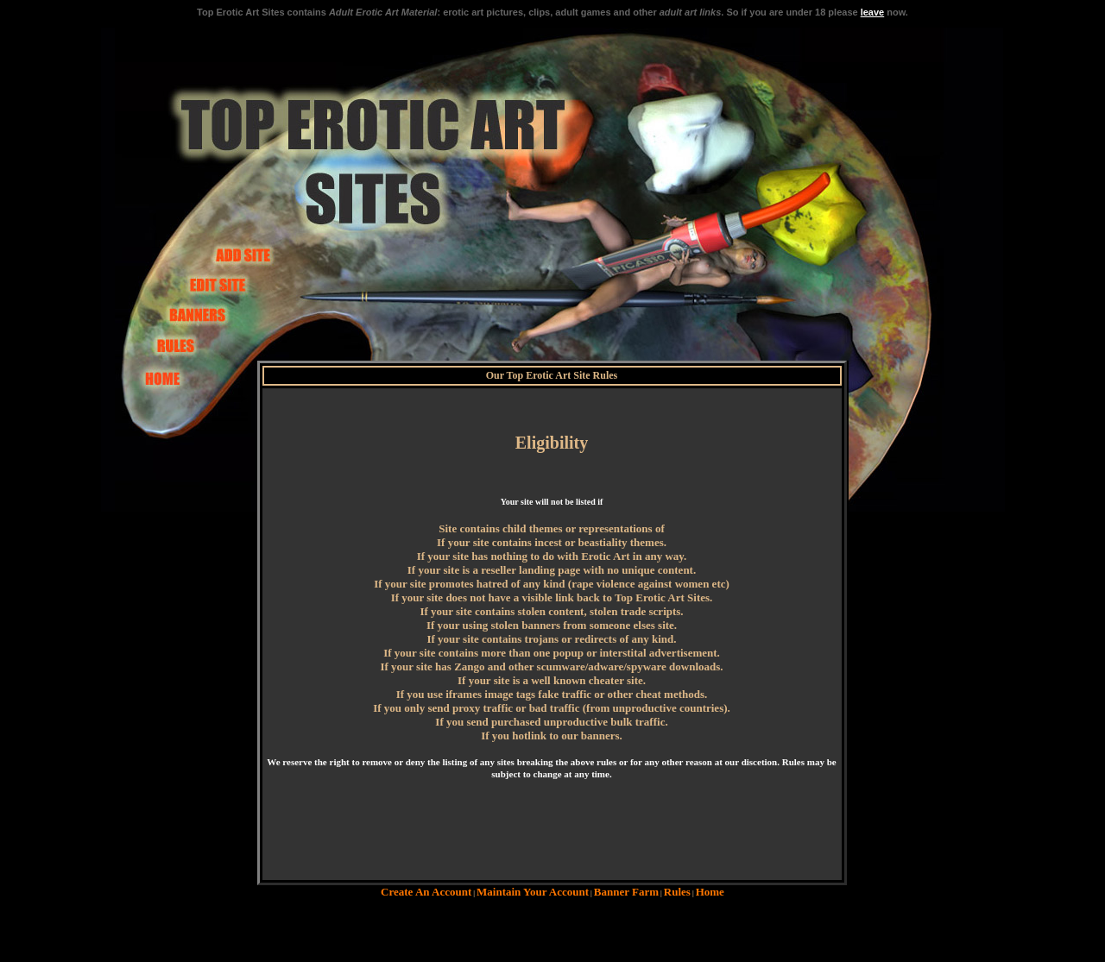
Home (710, 891)
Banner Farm (626, 891)
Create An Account (426, 891)
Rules (677, 891)
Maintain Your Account (533, 891)
